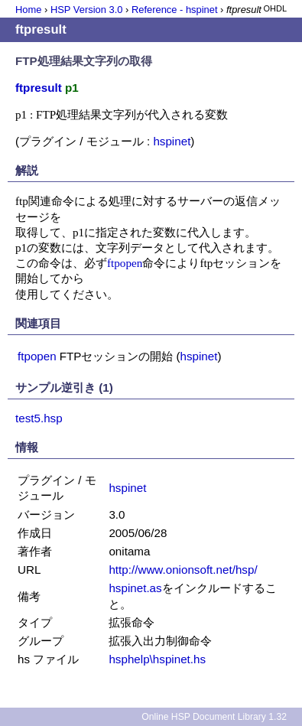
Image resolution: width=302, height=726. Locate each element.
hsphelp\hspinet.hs (157, 659)
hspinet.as (135, 587)
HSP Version (86, 9)
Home (28, 9)
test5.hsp (39, 418)
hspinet (171, 141)
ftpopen (124, 262)
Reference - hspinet (175, 9)
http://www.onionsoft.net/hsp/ (183, 569)
